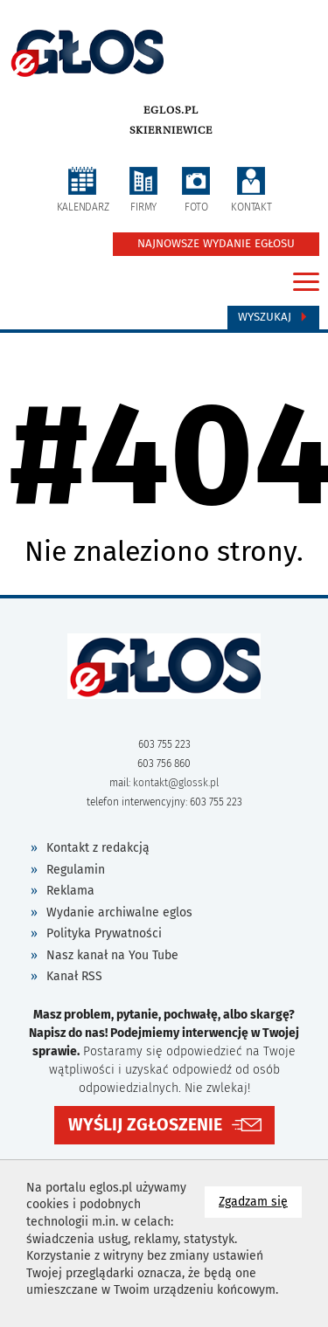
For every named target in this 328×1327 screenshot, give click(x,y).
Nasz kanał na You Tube (112, 955)
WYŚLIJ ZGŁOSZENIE (145, 1125)
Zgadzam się (260, 1200)
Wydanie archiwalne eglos (119, 912)
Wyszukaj (273, 317)
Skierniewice (171, 130)
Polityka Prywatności (104, 933)
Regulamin (75, 869)
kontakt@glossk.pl (176, 783)
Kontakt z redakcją (98, 847)
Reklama (70, 890)
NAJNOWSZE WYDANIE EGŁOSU (216, 244)
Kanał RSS (74, 976)
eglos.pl (171, 110)
